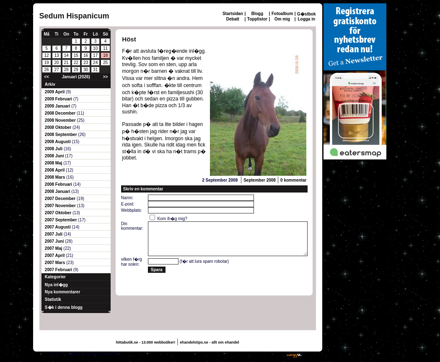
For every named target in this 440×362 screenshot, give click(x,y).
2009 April (55, 92)
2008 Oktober (58, 127)
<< (46, 76)
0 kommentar (293, 180)
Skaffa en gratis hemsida (257, 354)
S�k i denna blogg (64, 307)
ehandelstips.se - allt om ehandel (209, 342)
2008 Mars (55, 177)
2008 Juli (54, 148)
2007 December (61, 198)
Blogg (257, 13)
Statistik (53, 299)
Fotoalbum (282, 13)
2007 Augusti (58, 227)
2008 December (61, 113)
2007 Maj (54, 248)
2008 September (61, 134)
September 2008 (259, 180)
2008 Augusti (58, 141)
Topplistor (257, 19)
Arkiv (50, 84)
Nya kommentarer (62, 292)
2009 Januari (58, 106)
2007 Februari (59, 269)
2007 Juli (54, 234)
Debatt (232, 19)
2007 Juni (55, 241)
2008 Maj (54, 163)
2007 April (55, 255)
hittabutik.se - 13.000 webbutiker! (146, 342)
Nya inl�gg (56, 284)
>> (105, 76)
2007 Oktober (58, 213)
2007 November (61, 205)
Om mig (282, 19)
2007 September (61, 220)
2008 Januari (58, 191)
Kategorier (55, 277)
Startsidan (233, 13)
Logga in (306, 19)
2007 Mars (55, 262)
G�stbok (306, 14)
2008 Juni (55, 156)
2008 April (55, 170)
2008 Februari (59, 184)
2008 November (61, 120)
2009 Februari (59, 99)
